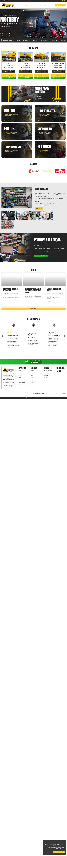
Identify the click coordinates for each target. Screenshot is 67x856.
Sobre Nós (25, 5)
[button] (4, 22)
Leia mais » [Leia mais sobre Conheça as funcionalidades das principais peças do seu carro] (27, 301)
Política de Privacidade (22, 384)
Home (19, 5)
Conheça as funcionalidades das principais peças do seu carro (33, 290)
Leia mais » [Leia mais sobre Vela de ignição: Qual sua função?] (49, 301)
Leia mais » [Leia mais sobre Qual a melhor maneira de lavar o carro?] (5, 300)
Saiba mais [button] (58, 848)
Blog (50, 5)
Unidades (32, 5)
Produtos (39, 5)
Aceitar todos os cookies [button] (59, 851)
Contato (45, 5)
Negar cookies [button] (49, 851)
